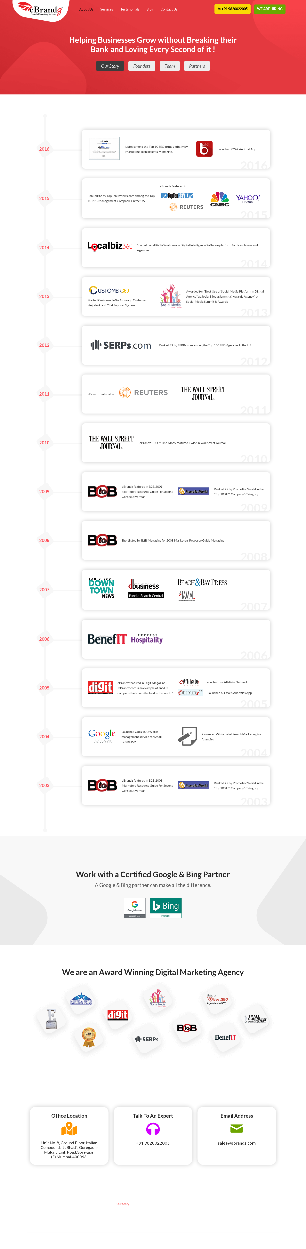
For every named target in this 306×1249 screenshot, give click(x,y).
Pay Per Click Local (45, 1214)
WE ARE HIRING (270, 9)
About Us (86, 9)
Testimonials (129, 9)
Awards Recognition (213, 1209)
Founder (122, 1209)
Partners (197, 66)
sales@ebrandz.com (237, 1143)
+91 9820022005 (153, 1143)
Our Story (109, 66)
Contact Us (168, 9)
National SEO (41, 1209)
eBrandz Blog (209, 1203)
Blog (149, 9)
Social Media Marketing (89, 1203)
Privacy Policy (209, 1225)
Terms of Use (208, 1214)
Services (106, 9)
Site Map (247, 1214)
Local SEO (39, 1203)
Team (170, 66)
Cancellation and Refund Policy (257, 1206)
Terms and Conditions (214, 1220)
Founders (142, 66)
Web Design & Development (83, 1211)
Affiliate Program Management (44, 1222)
